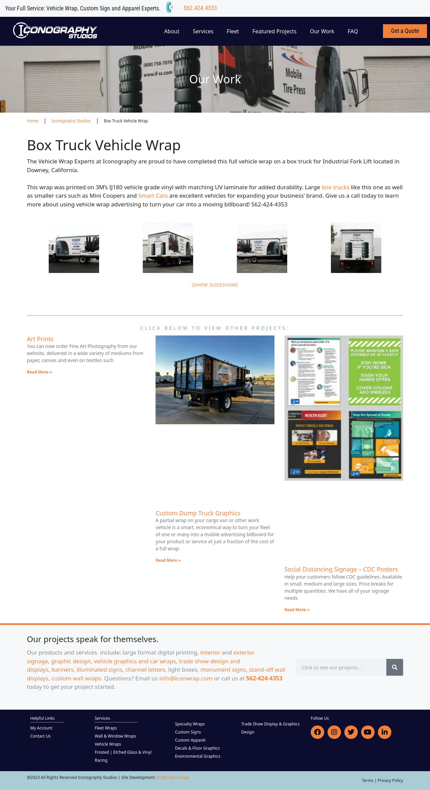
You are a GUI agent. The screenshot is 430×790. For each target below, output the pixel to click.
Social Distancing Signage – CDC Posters (341, 569)
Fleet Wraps (106, 728)
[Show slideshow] (215, 285)
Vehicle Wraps (108, 744)
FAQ (353, 31)
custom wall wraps (76, 678)
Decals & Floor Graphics (197, 748)
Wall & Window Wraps (115, 736)
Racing (101, 760)
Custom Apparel (190, 740)
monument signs (223, 669)
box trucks (336, 187)
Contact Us (40, 736)
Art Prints (40, 339)
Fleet (233, 31)
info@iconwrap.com (186, 678)
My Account (41, 728)
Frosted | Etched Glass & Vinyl (123, 752)
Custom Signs (188, 732)
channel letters (145, 669)
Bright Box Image (172, 777)
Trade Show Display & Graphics (270, 724)
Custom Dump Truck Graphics (198, 513)
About (171, 31)
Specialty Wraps (190, 724)
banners (62, 669)
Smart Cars (153, 195)
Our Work (322, 31)
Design (247, 732)
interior (210, 652)
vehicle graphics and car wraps (135, 661)
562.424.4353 (200, 7)
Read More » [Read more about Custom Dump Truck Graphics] (168, 560)
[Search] (394, 667)
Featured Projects (274, 31)
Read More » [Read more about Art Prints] (39, 372)
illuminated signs (99, 669)
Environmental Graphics (197, 756)
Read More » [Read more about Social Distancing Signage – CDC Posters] (297, 610)
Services (203, 31)
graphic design (71, 661)
